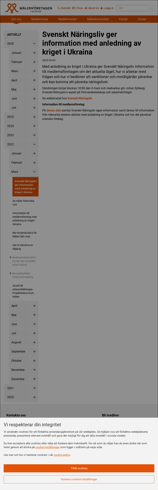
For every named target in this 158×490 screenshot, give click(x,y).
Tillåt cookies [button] (79, 468)
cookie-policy (62, 455)
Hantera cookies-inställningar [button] (79, 479)
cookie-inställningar (47, 447)
